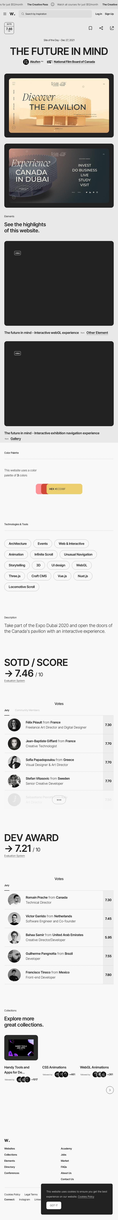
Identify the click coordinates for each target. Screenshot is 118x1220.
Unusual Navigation (78, 554)
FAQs (64, 1166)
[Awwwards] (12, 13)
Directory (9, 1166)
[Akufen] (33, 62)
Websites (9, 1148)
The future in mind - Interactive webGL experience (41, 333)
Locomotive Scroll (22, 587)
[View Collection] (21, 1047)
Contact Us (67, 1179)
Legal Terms (31, 1194)
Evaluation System (14, 680)
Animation (16, 554)
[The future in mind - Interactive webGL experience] (59, 283)
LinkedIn (39, 1199)
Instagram (24, 1199)
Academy (66, 1148)
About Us (66, 1172)
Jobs (63, 1154)
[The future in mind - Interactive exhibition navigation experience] (59, 383)
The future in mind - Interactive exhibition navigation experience (51, 433)
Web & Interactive (71, 543)
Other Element (97, 332)
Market (65, 1160)
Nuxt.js (83, 576)
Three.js (14, 576)
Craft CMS (39, 576)
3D (38, 565)
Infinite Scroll (44, 554)
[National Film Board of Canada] (71, 62)
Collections (10, 1154)
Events (43, 543)
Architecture (18, 543)
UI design (58, 565)
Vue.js (62, 576)
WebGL (81, 565)
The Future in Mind (59, 51)
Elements (9, 1160)
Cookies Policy (12, 1194)
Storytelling (17, 565)
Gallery (16, 438)
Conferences (11, 1172)
